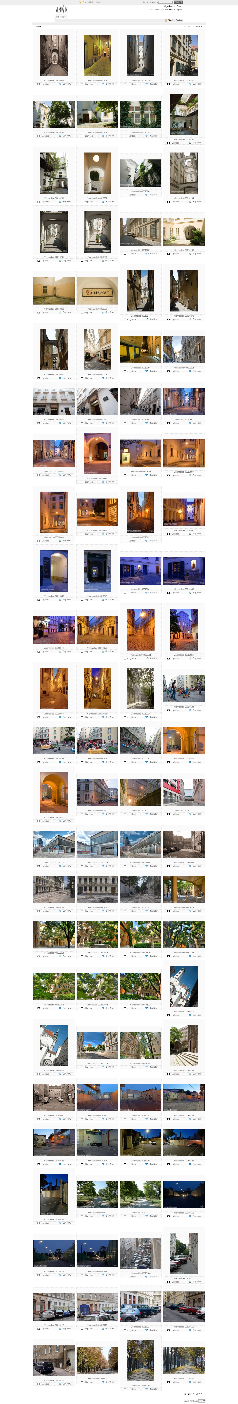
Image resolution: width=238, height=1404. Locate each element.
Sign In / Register (175, 20)
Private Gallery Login (91, 2)
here (171, 10)
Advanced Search (175, 6)
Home (38, 26)
